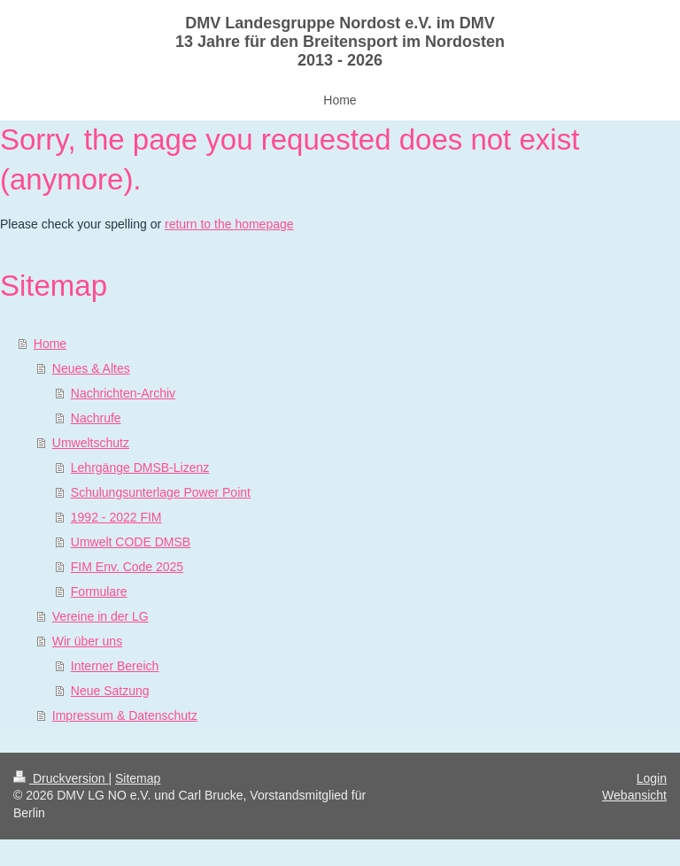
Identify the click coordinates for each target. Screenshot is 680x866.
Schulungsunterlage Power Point (161, 492)
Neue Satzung (110, 691)
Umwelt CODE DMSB (130, 542)
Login (652, 778)
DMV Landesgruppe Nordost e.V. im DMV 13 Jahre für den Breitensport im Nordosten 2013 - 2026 (340, 41)
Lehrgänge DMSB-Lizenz (140, 467)
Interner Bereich (115, 666)
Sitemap (137, 778)
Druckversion (60, 778)
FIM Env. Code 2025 (127, 567)
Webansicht (634, 795)
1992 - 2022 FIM (116, 517)
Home (50, 343)
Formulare (99, 591)
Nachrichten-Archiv (123, 393)
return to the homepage (229, 224)
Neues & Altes (91, 368)
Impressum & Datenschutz (124, 715)
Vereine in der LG (100, 616)
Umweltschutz (90, 443)
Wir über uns (87, 641)
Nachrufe (96, 418)
